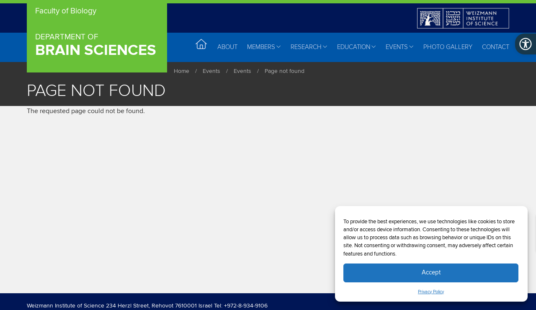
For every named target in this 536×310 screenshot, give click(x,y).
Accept (431, 272)
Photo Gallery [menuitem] (447, 47)
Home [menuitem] (202, 46)
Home (181, 71)
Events (211, 71)
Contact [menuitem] (495, 47)
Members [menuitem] (264, 47)
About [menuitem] (227, 47)
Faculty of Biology (65, 12)
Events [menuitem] (400, 47)
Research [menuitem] (309, 47)
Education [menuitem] (356, 47)
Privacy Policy (431, 292)
